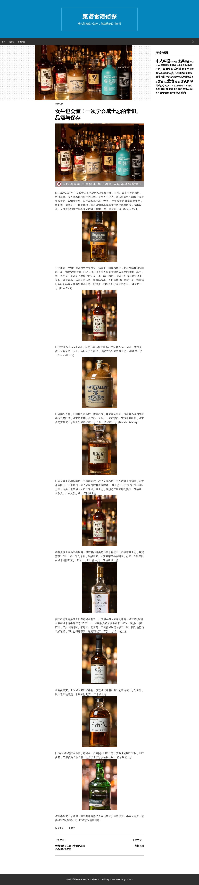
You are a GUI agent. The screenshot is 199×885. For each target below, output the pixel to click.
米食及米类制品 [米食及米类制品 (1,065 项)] (183, 76)
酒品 (73, 828)
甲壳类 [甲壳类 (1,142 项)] (161, 76)
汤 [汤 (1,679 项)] (159, 73)
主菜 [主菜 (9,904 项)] (181, 61)
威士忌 (60, 828)
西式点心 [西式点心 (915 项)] (160, 85)
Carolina (129, 879)
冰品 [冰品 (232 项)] (159, 65)
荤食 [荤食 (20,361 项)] (171, 81)
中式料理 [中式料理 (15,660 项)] (163, 61)
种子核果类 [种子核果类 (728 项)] (171, 76)
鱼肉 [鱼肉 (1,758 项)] (178, 92)
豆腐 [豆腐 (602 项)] (186, 85)
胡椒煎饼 (139, 845)
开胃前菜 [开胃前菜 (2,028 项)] (165, 68)
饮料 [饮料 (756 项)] (167, 93)
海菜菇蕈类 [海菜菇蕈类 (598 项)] (166, 73)
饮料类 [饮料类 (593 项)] (172, 93)
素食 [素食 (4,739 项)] (161, 81)
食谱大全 (21, 42)
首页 (3, 42)
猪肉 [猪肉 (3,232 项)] (185, 73)
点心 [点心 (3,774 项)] (174, 73)
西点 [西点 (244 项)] (166, 86)
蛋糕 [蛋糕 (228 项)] (178, 82)
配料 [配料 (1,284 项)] (158, 89)
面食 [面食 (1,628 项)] (168, 88)
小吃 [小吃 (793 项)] (158, 69)
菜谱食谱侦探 (99, 16)
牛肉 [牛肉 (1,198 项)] (179, 73)
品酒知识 (59, 104)
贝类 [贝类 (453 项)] (190, 86)
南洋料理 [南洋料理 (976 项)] (165, 65)
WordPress (81, 879)
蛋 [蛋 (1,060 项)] (176, 81)
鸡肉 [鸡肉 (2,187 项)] (183, 92)
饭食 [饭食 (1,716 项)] (162, 92)
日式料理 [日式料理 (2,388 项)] (176, 68)
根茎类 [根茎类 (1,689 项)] (185, 68)
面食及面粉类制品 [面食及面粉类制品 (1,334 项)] (180, 89)
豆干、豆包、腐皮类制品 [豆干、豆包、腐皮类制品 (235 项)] (175, 86)
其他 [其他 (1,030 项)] (187, 61)
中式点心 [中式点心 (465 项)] (174, 62)
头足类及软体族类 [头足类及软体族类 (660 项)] (184, 65)
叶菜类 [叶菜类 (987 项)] (173, 65)
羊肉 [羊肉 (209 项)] (165, 82)
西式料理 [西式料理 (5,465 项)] (187, 81)
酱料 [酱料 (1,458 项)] (163, 89)
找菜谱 (11, 42)
